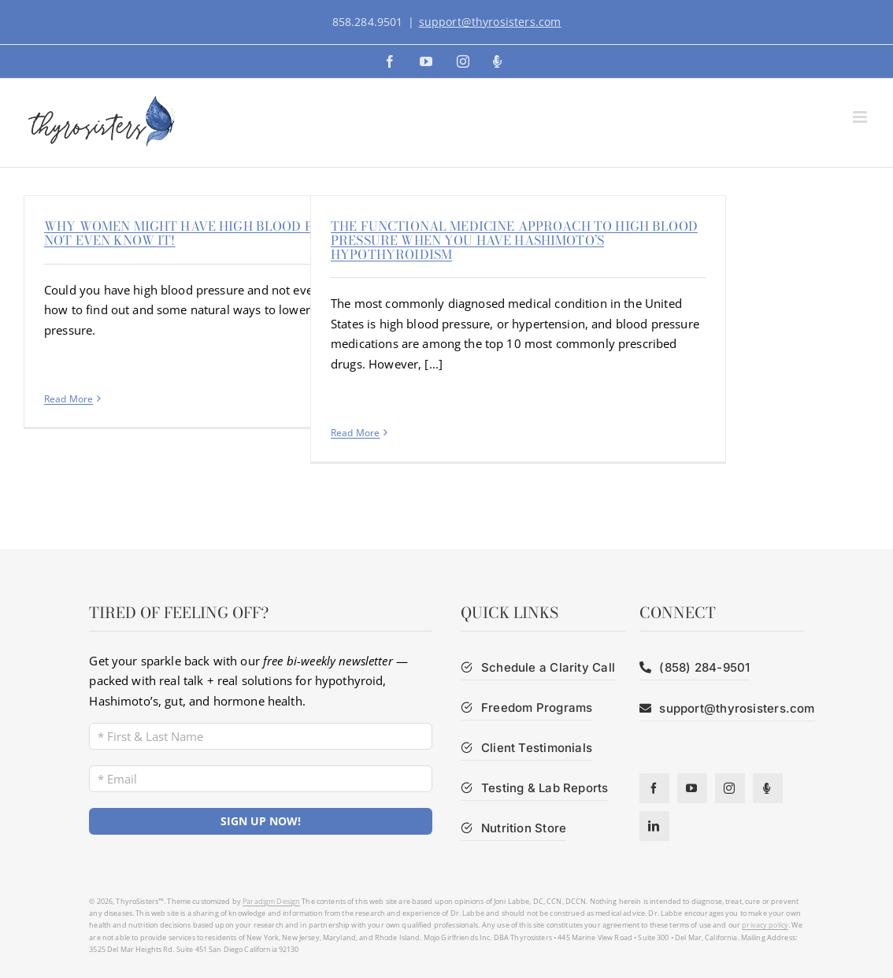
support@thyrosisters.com (490, 21)
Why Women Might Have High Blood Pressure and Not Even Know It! (224, 233)
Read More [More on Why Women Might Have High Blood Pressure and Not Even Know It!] (68, 399)
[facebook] (654, 788)
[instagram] (730, 788)
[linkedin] (654, 826)
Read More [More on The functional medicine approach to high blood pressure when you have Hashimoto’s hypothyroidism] (355, 432)
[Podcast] (768, 788)
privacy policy (765, 925)
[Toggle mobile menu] (861, 117)
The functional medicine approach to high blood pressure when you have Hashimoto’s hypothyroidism (514, 240)
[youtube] (692, 788)
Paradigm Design (271, 901)
